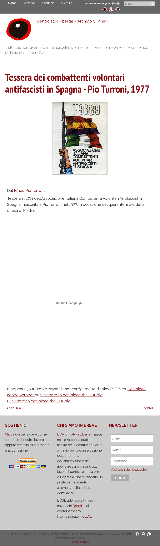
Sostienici (48, 3)
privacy (75, 541)
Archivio (148, 407)
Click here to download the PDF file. (39, 401)
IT (83, 3)
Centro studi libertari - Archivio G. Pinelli (72, 21)
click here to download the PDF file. (71, 395)
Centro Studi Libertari (76, 434)
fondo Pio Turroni (29, 190)
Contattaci (29, 3)
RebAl (77, 506)
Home (12, 3)
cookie (85, 541)
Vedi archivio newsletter (129, 470)
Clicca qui (12, 434)
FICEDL (85, 516)
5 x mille (66, 3)
